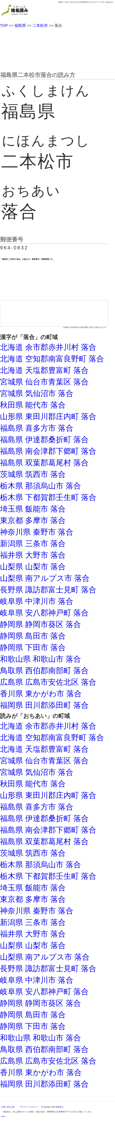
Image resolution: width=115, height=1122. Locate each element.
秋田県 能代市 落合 (33, 405)
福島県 (20, 25)
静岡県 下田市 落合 (33, 647)
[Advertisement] (57, 48)
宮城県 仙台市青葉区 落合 (44, 381)
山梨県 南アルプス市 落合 (45, 578)
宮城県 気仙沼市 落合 (36, 393)
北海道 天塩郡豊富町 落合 (44, 370)
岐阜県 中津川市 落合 (36, 601)
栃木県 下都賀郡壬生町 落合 (48, 497)
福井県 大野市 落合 (33, 555)
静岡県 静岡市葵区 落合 (40, 624)
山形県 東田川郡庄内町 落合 (48, 416)
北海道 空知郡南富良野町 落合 (52, 358)
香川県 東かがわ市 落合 (41, 693)
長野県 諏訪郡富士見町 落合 (48, 589)
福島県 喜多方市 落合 (36, 428)
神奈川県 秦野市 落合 (36, 532)
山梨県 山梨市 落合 (33, 566)
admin (3, 1116)
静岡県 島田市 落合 (33, 636)
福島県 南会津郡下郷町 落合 (48, 451)
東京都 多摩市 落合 (33, 520)
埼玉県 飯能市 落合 (33, 509)
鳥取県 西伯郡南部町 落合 (44, 670)
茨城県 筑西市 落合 (33, 474)
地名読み (59, 1107)
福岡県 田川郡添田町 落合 (44, 705)
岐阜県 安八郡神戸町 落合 (44, 612)
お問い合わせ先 (8, 1107)
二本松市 (40, 25)
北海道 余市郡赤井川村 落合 (48, 347)
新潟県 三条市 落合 (33, 543)
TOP (4, 25)
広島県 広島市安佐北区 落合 (48, 682)
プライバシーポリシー (29, 1107)
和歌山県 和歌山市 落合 (40, 659)
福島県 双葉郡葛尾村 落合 (44, 462)
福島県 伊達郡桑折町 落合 (44, 439)
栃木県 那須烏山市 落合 (40, 485)
